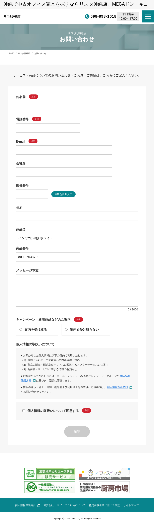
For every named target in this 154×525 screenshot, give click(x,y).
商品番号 (22, 248)
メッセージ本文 (27, 270)
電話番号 (22, 119)
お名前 (21, 97)
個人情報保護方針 (27, 505)
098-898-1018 (90, 16)
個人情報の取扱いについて (35, 344)
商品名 (21, 229)
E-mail (20, 141)
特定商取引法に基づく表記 (104, 505)
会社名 (21, 163)
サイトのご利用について (71, 505)
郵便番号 (22, 185)
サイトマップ (131, 505)
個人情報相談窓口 (119, 387)
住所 (19, 207)
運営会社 (48, 505)
